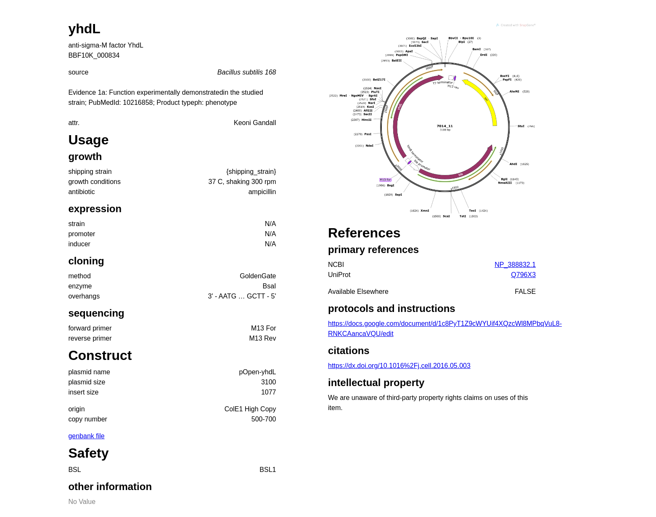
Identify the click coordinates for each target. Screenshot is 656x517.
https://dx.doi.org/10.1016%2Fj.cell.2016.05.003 (399, 365)
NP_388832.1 (515, 264)
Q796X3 (523, 274)
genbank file (86, 436)
